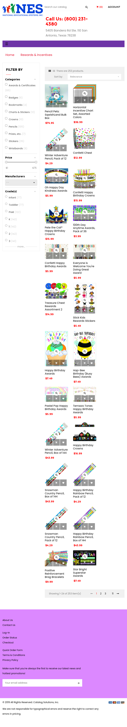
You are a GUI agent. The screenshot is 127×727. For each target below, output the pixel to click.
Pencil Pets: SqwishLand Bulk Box (55, 115)
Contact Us (8, 625)
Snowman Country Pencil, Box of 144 (54, 493)
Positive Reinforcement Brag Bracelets (54, 574)
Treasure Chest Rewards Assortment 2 (55, 306)
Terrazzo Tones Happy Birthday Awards (83, 409)
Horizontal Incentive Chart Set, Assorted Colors (83, 112)
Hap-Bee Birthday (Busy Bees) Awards (82, 373)
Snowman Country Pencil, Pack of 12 (54, 537)
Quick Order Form (12, 650)
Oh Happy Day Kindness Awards (56, 189)
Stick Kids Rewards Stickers (84, 319)
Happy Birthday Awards (55, 372)
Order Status (9, 637)
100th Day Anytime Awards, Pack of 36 (84, 228)
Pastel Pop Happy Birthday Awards (56, 407)
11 (112, 593)
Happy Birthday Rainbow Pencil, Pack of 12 (83, 493)
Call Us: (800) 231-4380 (67, 21)
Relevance (95, 76)
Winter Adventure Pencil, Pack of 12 (56, 156)
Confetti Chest (82, 153)
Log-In (6, 632)
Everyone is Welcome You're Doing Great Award (83, 268)
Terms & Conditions (13, 655)
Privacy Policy (10, 660)
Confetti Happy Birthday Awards (55, 264)
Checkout (8, 642)
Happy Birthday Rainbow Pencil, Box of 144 (83, 537)
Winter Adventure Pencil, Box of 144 (56, 451)
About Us (7, 620)
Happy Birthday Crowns (83, 446)
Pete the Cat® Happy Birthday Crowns (55, 231)
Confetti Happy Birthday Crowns (84, 194)
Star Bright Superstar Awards (80, 573)
